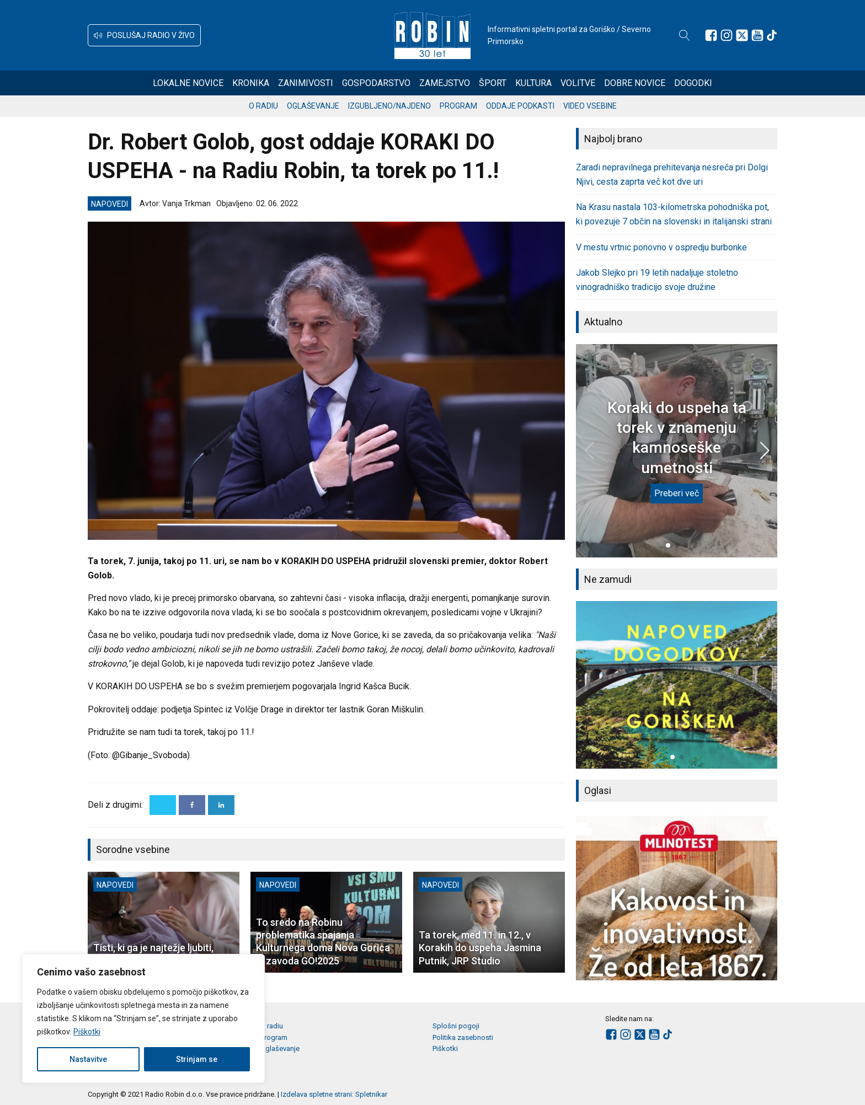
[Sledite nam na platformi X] (742, 35)
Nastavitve (88, 1059)
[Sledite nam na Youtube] (757, 35)
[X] (162, 805)
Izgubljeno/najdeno (389, 105)
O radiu (263, 105)
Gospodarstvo (376, 83)
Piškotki (86, 1031)
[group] (676, 685)
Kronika (250, 83)
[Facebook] (192, 805)
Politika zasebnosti (462, 1037)
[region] (143, 1018)
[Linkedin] (221, 805)
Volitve (577, 83)
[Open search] (684, 35)
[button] (144, 35)
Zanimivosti (305, 83)
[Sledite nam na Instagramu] (726, 35)
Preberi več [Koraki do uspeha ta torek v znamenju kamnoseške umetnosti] (676, 493)
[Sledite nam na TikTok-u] (771, 35)
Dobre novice (634, 83)
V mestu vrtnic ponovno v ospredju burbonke (661, 247)
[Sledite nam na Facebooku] (711, 35)
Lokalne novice (188, 83)
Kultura (533, 83)
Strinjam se (196, 1059)
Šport (492, 83)
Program (458, 105)
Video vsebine (590, 105)
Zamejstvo (444, 83)
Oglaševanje (313, 105)
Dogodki (693, 83)
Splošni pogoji (455, 1026)
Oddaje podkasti (520, 105)
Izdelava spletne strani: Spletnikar (334, 1094)
